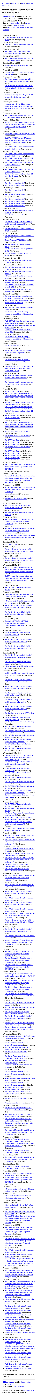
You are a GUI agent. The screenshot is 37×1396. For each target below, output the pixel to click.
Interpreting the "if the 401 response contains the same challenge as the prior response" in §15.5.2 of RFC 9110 (19, 106)
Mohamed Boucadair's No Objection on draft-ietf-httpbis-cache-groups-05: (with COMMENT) (18, 1180)
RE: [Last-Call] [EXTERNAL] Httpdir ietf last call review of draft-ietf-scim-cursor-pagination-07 (20, 531)
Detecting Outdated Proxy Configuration (19, 44)
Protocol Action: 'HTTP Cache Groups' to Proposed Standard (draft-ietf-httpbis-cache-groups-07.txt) (19, 368)
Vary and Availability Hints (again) (16, 65)
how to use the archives (15, 27)
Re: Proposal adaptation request (16, 1051)
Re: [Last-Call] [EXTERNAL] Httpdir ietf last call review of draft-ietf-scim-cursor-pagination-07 (20, 842)
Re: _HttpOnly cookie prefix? (15, 183)
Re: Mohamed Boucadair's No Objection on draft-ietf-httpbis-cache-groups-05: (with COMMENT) (20, 1132)
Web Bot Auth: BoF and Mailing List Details (20, 133)
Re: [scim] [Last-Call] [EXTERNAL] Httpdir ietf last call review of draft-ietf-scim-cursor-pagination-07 (20, 860)
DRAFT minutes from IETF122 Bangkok (19, 1368)
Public (23, 3)
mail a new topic (18, 25)
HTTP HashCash (11, 544)
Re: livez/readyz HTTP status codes (17, 431)
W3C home (5, 3)
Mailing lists (15, 3)
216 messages (8, 16)
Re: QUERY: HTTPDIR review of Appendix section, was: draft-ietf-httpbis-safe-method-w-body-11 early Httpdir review (20, 124)
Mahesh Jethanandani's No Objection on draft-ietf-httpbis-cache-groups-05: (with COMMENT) (19, 942)
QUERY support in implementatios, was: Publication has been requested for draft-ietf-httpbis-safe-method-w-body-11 (19, 578)
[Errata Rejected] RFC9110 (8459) (17, 240)
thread (11, 23)
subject (27, 23)
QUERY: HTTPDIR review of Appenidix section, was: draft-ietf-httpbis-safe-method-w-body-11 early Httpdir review (20, 140)
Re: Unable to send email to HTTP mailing (19, 713)
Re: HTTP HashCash (12, 346)
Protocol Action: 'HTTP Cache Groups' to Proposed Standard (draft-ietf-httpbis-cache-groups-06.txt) (19, 757)
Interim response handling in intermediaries (20, 1332)
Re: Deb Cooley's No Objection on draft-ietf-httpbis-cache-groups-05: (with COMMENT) (19, 954)
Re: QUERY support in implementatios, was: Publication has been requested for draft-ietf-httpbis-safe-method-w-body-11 (19, 396)
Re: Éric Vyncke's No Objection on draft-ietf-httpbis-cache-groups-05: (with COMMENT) (19, 522)
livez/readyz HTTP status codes (16, 498)
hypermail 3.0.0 (28, 1390)
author (17, 23)
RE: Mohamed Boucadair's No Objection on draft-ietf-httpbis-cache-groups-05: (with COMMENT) (20, 467)
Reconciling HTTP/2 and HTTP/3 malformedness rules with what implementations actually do (16, 623)
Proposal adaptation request (14, 1103)
